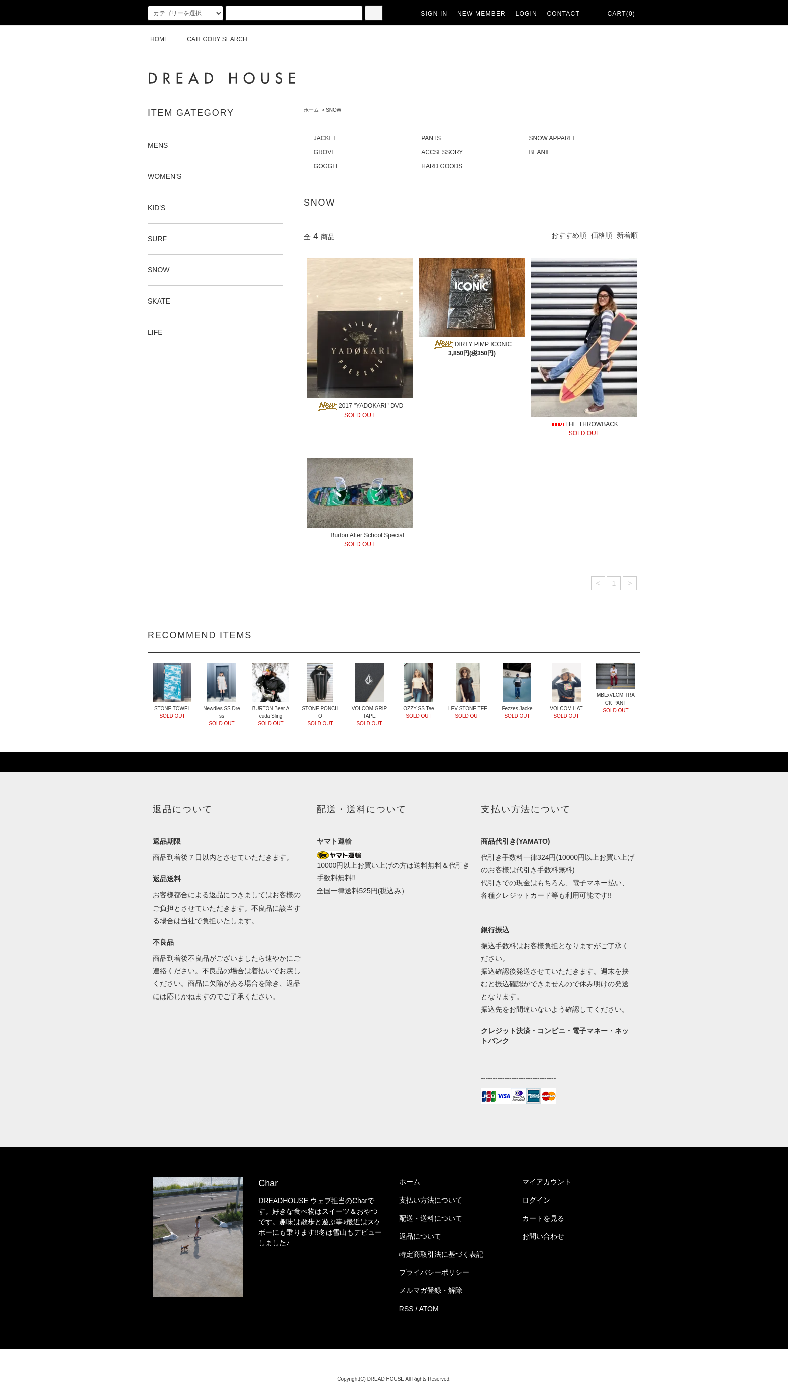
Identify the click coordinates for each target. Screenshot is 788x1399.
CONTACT (563, 13)
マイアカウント (546, 1182)
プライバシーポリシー (434, 1272)
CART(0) (615, 13)
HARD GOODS (441, 166)
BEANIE (540, 152)
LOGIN (526, 13)
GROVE (324, 152)
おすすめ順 (568, 235)
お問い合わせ (543, 1236)
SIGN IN (434, 13)
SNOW (333, 110)
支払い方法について (430, 1200)
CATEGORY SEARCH (211, 39)
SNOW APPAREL (552, 138)
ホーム (311, 110)
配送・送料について (430, 1218)
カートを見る (543, 1218)
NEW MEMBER (481, 13)
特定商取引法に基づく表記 (441, 1254)
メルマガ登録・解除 (430, 1290)
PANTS (431, 138)
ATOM (429, 1309)
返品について (420, 1236)
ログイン (536, 1200)
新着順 (627, 235)
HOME (159, 39)
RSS (406, 1309)
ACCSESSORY (442, 152)
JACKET (325, 138)
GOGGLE (327, 166)
